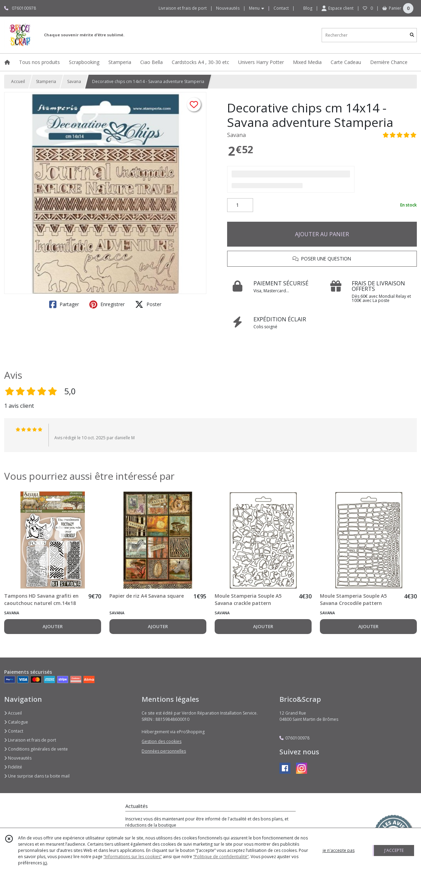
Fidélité (13, 767)
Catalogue (16, 722)
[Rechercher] (411, 35)
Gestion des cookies (161, 741)
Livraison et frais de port (30, 740)
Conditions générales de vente (36, 749)
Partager (64, 304)
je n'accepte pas (339, 850)
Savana (74, 81)
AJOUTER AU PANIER (322, 234)
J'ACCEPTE (394, 850)
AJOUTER (53, 626)
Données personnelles (164, 751)
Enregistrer (107, 304)
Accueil (18, 81)
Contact (281, 8)
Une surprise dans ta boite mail (37, 776)
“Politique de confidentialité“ (221, 857)
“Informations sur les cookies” (133, 857)
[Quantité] (240, 205)
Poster (148, 304)
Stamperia (46, 81)
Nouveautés (18, 758)
